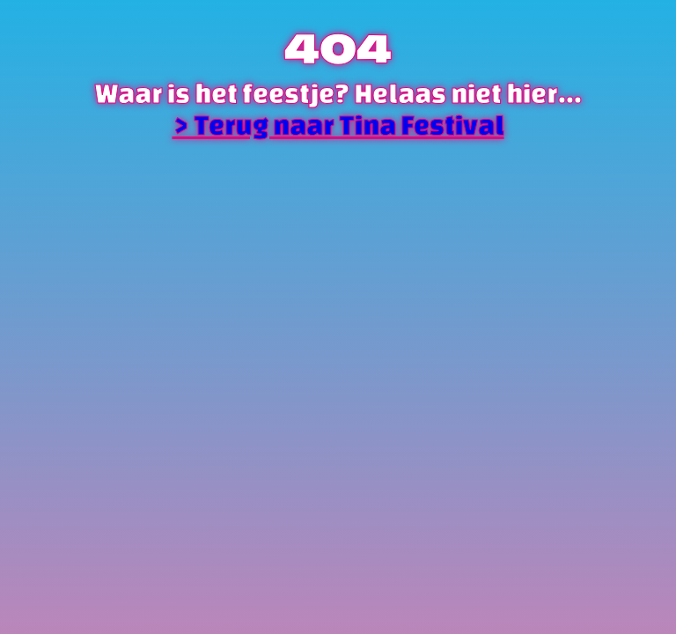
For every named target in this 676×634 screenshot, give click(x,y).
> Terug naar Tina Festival (338, 125)
